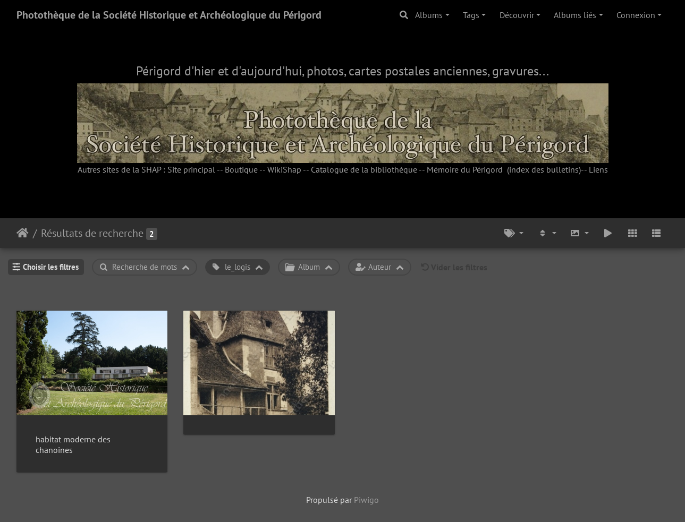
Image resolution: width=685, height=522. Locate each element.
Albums (429, 15)
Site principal (191, 169)
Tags (471, 15)
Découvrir (517, 15)
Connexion (635, 15)
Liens (598, 169)
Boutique (241, 169)
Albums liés (575, 15)
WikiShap (284, 169)
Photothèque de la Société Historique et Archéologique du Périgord (169, 15)
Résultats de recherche (92, 233)
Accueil (22, 233)
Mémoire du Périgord (465, 169)
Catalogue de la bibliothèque (364, 169)
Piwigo (366, 499)
